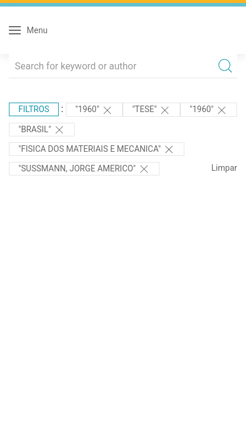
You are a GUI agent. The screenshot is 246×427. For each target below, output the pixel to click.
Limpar (224, 168)
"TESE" (151, 110)
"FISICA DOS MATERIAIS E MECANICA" (96, 149)
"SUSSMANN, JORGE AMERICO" (84, 169)
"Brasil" (41, 130)
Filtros (33, 109)
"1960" (94, 110)
